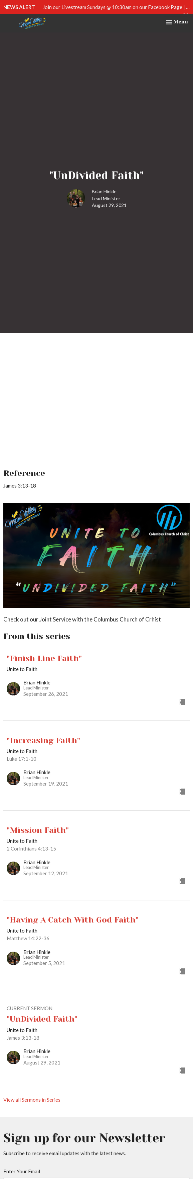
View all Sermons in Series (31, 1100)
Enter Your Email (21, 1171)
